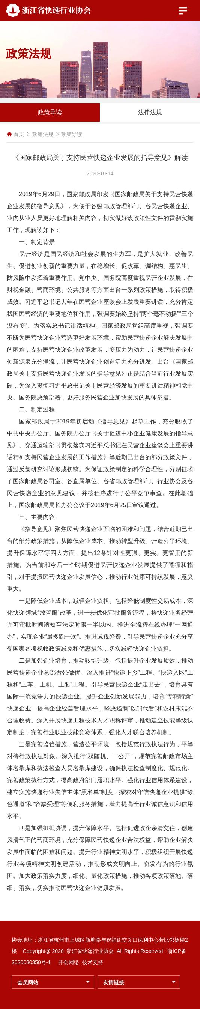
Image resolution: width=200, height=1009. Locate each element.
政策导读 (50, 112)
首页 (19, 134)
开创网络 (68, 962)
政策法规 (42, 134)
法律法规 (150, 112)
